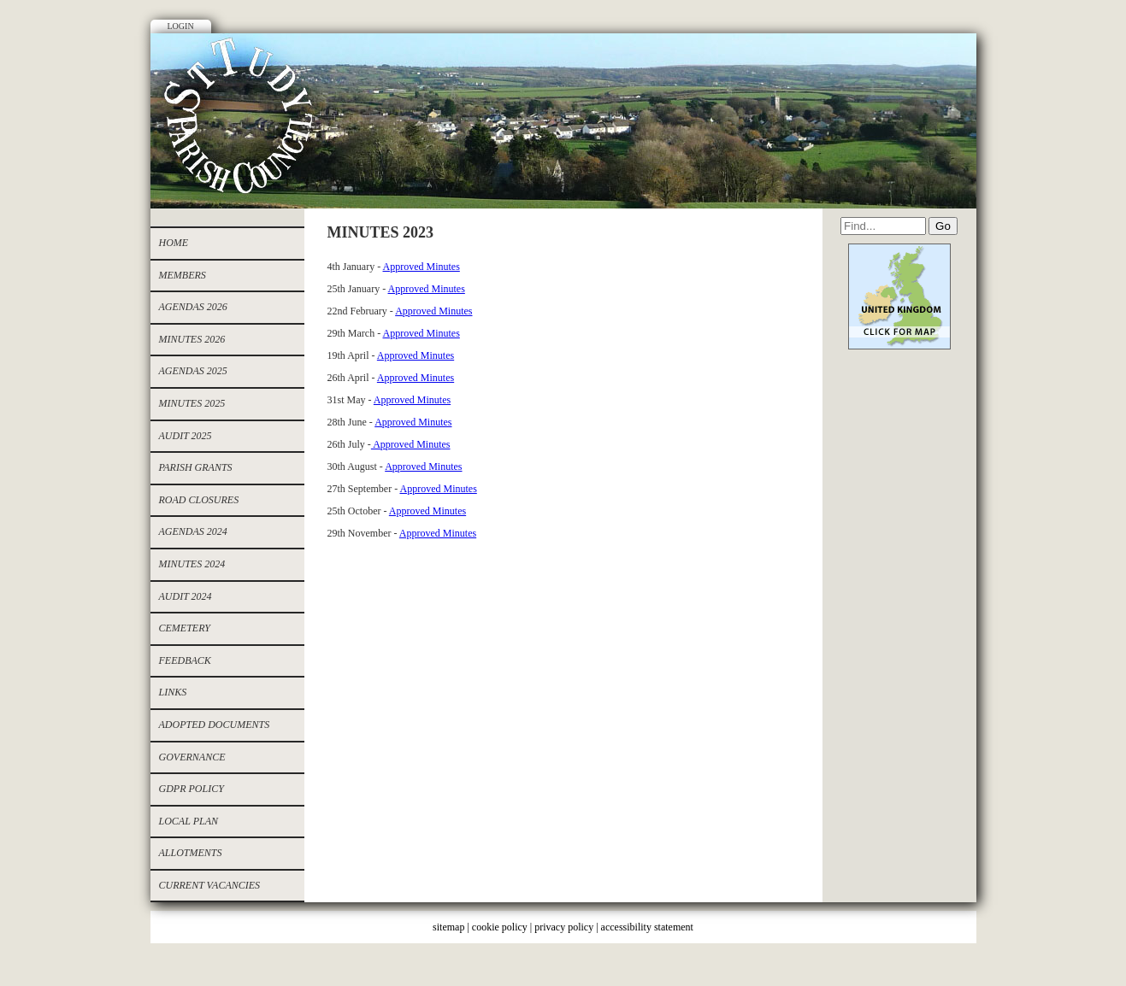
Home (174, 243)
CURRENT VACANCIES (210, 885)
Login (181, 26)
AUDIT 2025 (185, 436)
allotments (190, 853)
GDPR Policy (191, 789)
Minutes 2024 (192, 564)
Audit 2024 (185, 596)
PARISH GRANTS (196, 467)
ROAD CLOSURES (199, 500)
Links (173, 692)
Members (182, 275)
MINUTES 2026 (192, 339)
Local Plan (188, 821)
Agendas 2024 (193, 531)
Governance (192, 757)
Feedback (185, 660)
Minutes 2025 (192, 403)
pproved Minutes (420, 378)
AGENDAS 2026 (193, 307)
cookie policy (500, 927)
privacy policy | (567, 927)
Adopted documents (214, 725)
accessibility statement (647, 927)
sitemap (448, 927)
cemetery (184, 628)
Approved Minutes (421, 267)
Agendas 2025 (193, 371)
